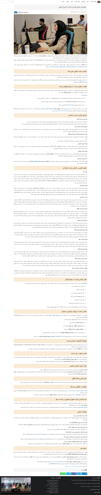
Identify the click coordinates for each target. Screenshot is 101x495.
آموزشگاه (83, 1)
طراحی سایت (93, 1)
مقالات (67, 1)
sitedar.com (54, 464)
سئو (88, 1)
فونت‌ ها (38, 137)
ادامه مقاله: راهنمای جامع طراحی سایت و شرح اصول (76, 466)
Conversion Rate (63, 111)
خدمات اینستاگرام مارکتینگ (72, 67)
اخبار (72, 1)
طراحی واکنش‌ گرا (48, 188)
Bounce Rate (70, 105)
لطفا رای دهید (24, 12)
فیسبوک (74, 473)
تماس (63, 1)
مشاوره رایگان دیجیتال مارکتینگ (59, 67)
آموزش (80, 67)
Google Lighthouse (35, 161)
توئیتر (68, 473)
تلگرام (79, 473)
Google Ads (74, 391)
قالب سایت (77, 1)
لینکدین (84, 473)
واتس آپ (63, 473)
